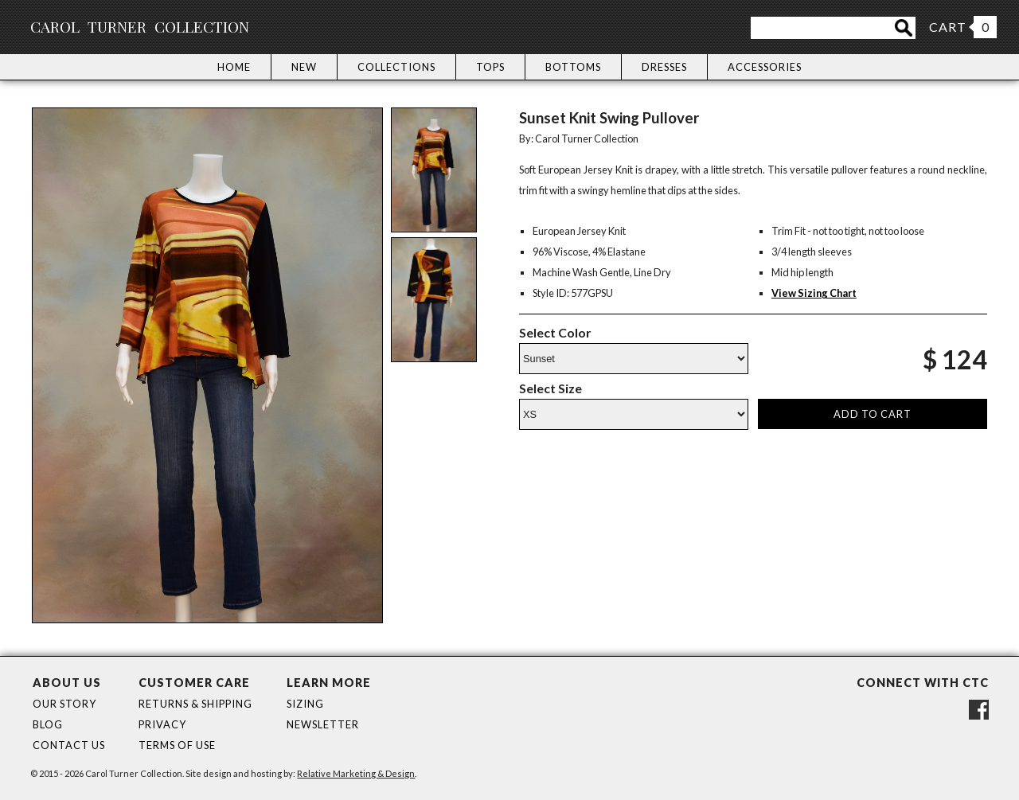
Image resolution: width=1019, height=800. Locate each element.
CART (947, 26)
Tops (490, 66)
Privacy (162, 724)
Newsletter (323, 724)
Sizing (305, 703)
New (304, 66)
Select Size (550, 388)
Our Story (64, 703)
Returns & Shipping (195, 703)
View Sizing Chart (814, 293)
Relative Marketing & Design (356, 773)
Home (234, 66)
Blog (48, 724)
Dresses (664, 66)
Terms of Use (177, 745)
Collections (396, 66)
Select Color (555, 332)
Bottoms (573, 66)
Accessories (765, 66)
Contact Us (69, 745)
